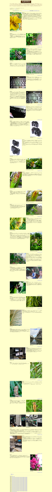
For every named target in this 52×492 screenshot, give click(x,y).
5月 (17, 477)
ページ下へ (41, 119)
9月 (22, 477)
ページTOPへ (38, 119)
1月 (12, 477)
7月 (19, 477)
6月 (18, 477)
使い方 (38, 10)
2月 (13, 477)
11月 (12, 476)
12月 (26, 477)
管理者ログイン (12, 474)
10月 (23, 477)
